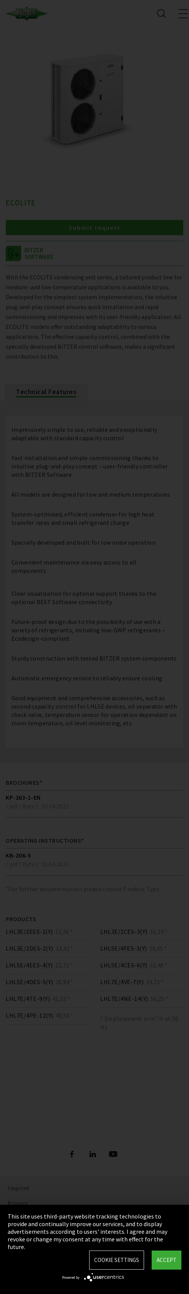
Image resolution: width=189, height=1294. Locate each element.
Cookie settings (116, 1260)
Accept (166, 1260)
